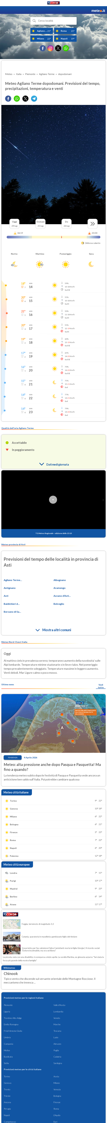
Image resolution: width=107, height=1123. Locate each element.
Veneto (57, 1018)
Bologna (57, 1096)
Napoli (7, 1115)
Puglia (56, 1050)
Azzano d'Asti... (62, 595)
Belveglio (59, 603)
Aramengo (60, 587)
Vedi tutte (101, 686)
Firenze (57, 1102)
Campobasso (10, 1121)
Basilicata (8, 1056)
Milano (57, 1083)
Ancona (7, 1102)
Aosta (56, 1076)
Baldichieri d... (12, 603)
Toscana (57, 1031)
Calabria (57, 1056)
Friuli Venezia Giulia (13, 1031)
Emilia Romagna (11, 1024)
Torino (7, 1076)
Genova (7, 1083)
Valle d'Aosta (59, 1005)
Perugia (7, 1108)
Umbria (7, 1037)
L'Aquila (57, 1115)
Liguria (7, 1011)
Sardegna (58, 1063)
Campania (8, 1043)
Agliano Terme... (13, 579)
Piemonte (8, 1005)
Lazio (56, 1037)
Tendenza (12, 757)
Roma (56, 1108)
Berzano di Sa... (12, 611)
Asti (6, 595)
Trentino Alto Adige (13, 1018)
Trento (7, 1089)
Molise (7, 1050)
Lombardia (58, 1011)
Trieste (7, 1096)
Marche (57, 1024)
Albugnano (60, 579)
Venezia (57, 1089)
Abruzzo (57, 1043)
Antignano (10, 587)
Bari (55, 1121)
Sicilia (6, 1063)
